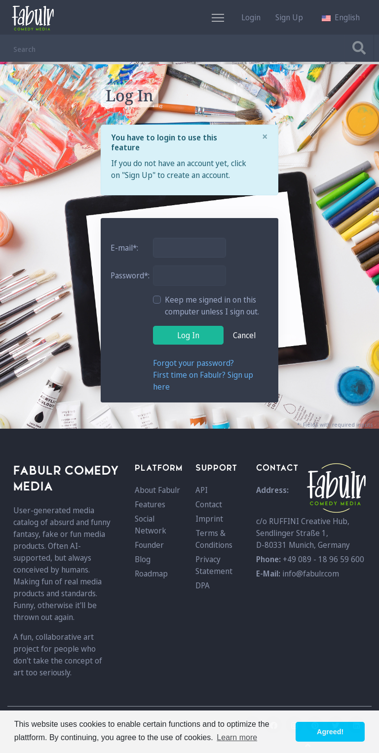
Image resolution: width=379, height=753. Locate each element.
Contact (208, 504)
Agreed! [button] (330, 732)
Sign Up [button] (289, 17)
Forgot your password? (193, 362)
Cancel (244, 335)
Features (150, 504)
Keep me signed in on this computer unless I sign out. (212, 305)
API (201, 490)
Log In (188, 335)
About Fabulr (157, 490)
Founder (149, 544)
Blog (143, 559)
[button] (340, 17)
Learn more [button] (237, 737)
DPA (202, 585)
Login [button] (251, 17)
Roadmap (151, 573)
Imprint (209, 518)
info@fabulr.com (310, 573)
